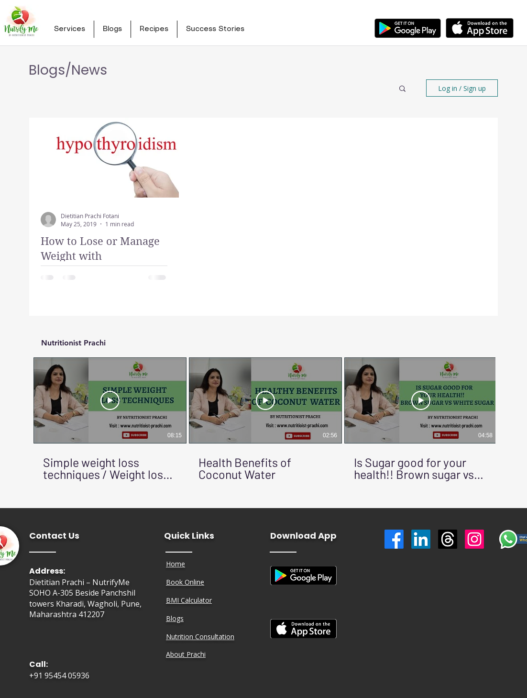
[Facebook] (394, 539)
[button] (69, 29)
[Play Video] (110, 400)
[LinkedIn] (420, 539)
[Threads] (447, 539)
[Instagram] (474, 539)
